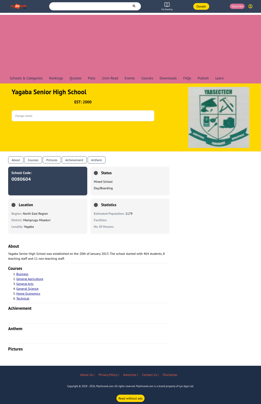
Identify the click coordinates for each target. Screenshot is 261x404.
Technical (22, 298)
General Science (27, 289)
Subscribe (237, 6)
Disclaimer (170, 375)
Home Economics (28, 293)
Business (22, 274)
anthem (96, 160)
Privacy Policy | (109, 375)
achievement (20, 308)
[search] (89, 6)
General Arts (24, 284)
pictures (15, 349)
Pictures (52, 160)
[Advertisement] (130, 43)
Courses (33, 160)
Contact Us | (151, 375)
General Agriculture (29, 279)
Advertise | (131, 375)
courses (15, 268)
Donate (201, 6)
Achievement (74, 160)
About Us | (87, 375)
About (16, 160)
